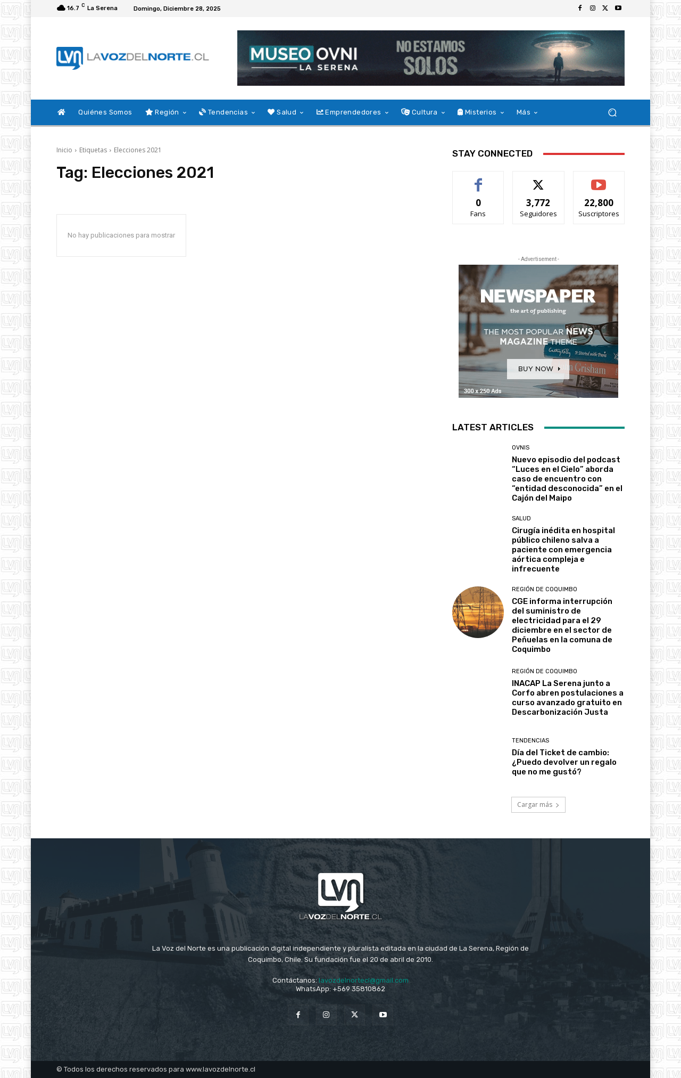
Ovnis (520, 448)
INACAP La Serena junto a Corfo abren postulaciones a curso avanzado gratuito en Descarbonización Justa (568, 698)
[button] (612, 112)
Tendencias (530, 741)
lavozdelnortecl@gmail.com (364, 980)
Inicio (64, 149)
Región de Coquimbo (544, 589)
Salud (521, 518)
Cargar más (538, 804)
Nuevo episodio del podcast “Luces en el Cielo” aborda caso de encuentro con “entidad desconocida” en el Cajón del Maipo (567, 479)
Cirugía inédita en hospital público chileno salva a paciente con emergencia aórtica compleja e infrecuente (563, 550)
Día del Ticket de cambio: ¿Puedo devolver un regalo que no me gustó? (564, 762)
